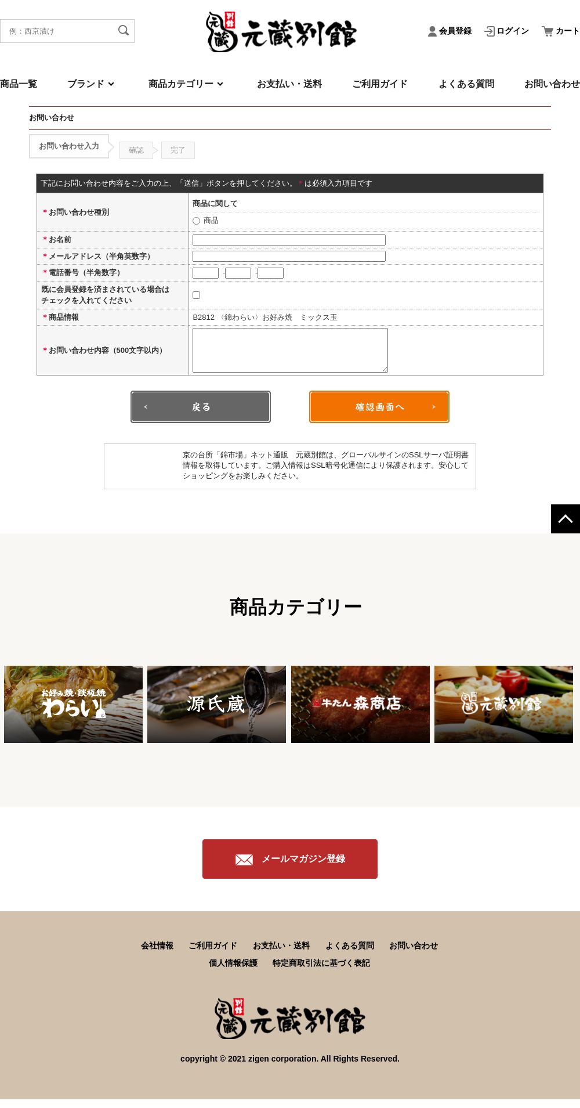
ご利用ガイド (380, 84)
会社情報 (157, 954)
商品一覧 (18, 84)
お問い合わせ (552, 84)
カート (561, 30)
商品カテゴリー (180, 84)
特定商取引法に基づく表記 (321, 971)
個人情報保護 (233, 971)
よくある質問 (466, 84)
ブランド (85, 84)
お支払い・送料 (289, 84)
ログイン (508, 30)
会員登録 (451, 30)
